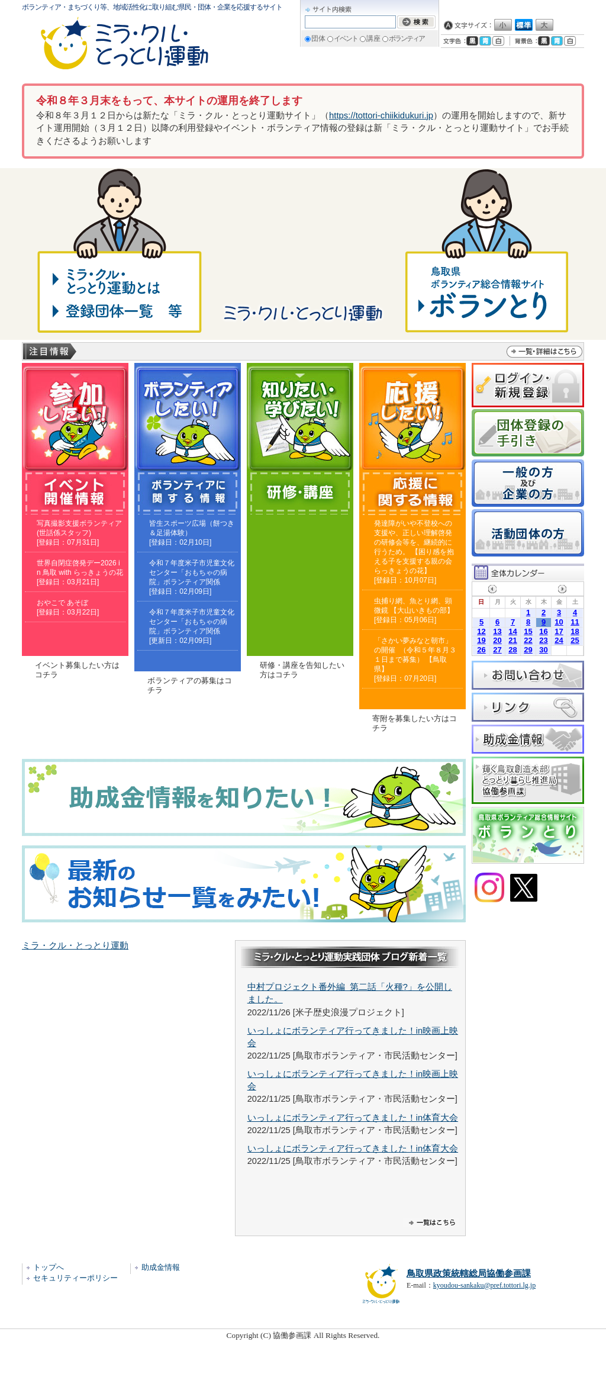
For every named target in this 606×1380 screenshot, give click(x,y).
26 (481, 649)
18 (574, 631)
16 (543, 631)
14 (512, 631)
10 (559, 621)
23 (543, 640)
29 (528, 649)
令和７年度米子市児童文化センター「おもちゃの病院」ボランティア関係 (191, 572)
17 (559, 631)
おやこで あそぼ (62, 603)
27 (497, 649)
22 (528, 640)
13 (497, 631)
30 (543, 649)
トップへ (48, 1267)
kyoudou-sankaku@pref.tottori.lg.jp (484, 1285)
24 (559, 640)
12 (481, 631)
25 (574, 640)
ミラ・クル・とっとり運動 (75, 945)
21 (512, 640)
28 (512, 649)
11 (574, 621)
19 (481, 640)
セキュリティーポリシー (75, 1277)
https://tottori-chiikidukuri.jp (381, 115)
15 (528, 631)
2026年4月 (527, 588)
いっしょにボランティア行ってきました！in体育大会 (352, 1117)
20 (497, 640)
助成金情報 (160, 1267)
